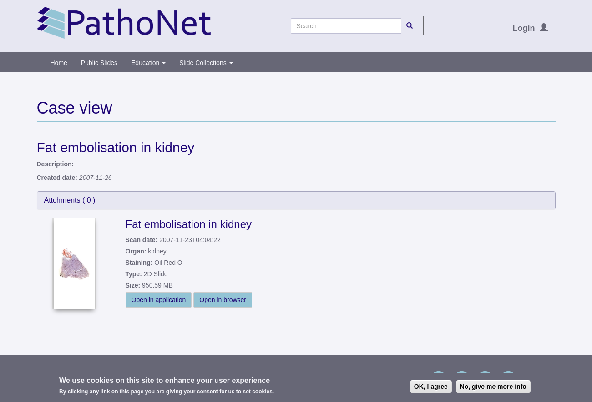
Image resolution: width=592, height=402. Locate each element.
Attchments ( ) (70, 200)
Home (59, 62)
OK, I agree (431, 388)
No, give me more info (493, 388)
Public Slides (99, 62)
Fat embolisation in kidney (189, 224)
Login (524, 28)
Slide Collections (206, 62)
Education (148, 62)
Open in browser (222, 299)
